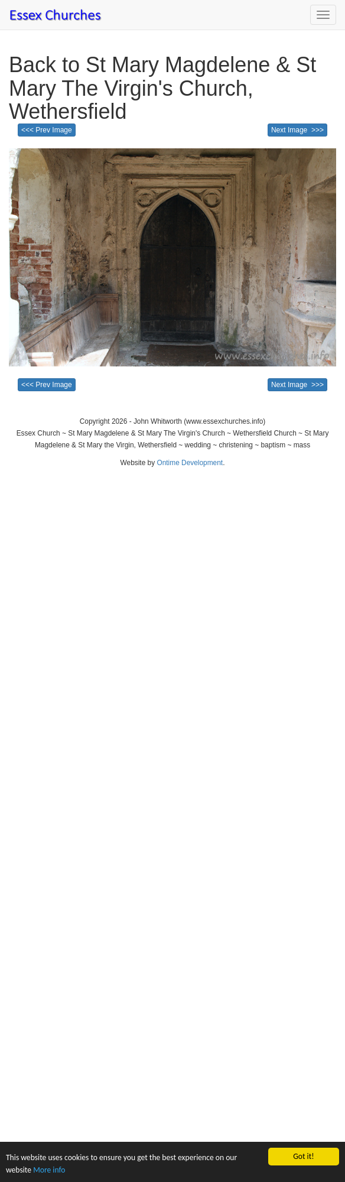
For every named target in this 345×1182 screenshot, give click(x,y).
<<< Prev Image (46, 130)
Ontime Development (190, 463)
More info (49, 1170)
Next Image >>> (297, 130)
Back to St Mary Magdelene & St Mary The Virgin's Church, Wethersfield (162, 88)
